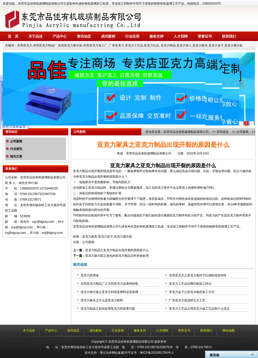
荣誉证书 (205, 36)
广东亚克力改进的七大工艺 (187, 300)
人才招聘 (181, 36)
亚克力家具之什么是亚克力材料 (102, 300)
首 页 (13, 36)
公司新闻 (16, 141)
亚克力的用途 (90, 275)
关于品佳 (35, 36)
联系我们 (229, 36)
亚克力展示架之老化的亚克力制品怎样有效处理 (117, 255)
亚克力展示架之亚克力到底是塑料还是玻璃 (109, 292)
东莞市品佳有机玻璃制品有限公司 (186, 132)
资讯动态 (84, 36)
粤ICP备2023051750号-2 (156, 352)
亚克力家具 (122, 165)
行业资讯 (16, 149)
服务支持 (156, 36)
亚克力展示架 (123, 236)
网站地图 (228, 330)
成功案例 (108, 36)
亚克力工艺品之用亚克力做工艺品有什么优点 (199, 308)
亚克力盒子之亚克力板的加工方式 (191, 292)
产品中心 (60, 36)
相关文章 (16, 156)
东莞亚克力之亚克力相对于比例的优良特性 (198, 275)
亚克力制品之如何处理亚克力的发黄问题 (108, 308)
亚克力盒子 (105, 236)
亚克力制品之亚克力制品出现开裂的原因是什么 (117, 250)
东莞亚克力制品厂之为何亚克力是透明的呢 (109, 283)
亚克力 (77, 171)
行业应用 (132, 36)
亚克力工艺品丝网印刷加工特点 (190, 283)
